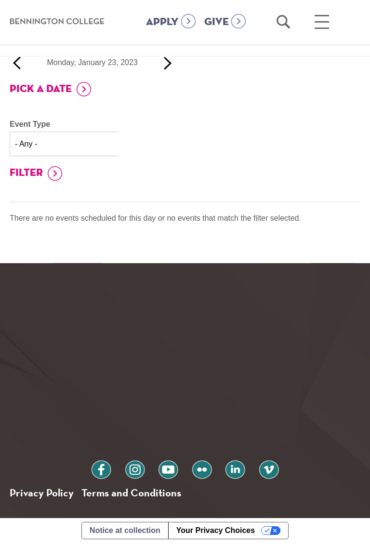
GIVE (216, 34)
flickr (198, 469)
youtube (171, 469)
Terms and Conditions (139, 494)
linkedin (226, 469)
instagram (144, 469)
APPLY (162, 34)
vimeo (253, 469)
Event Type (30, 124)
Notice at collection (125, 533)
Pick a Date (41, 89)
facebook (117, 469)
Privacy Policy (44, 494)
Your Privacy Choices (215, 533)
